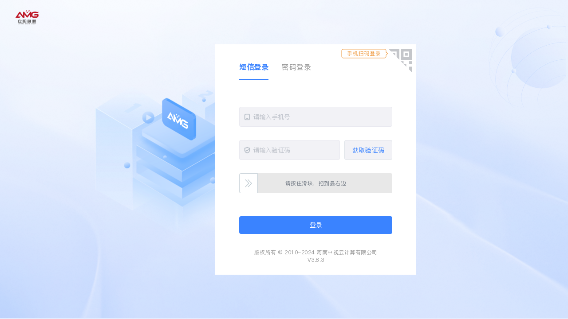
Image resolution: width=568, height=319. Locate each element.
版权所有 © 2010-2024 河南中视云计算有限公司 (316, 252)
